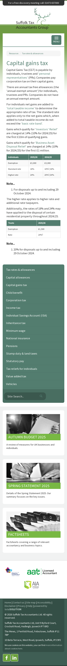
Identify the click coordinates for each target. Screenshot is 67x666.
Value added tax (16, 376)
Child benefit (14, 292)
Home (8, 602)
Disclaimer (10, 606)
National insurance (18, 338)
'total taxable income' (20, 108)
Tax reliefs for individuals (21, 368)
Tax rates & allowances (32, 53)
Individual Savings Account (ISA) (26, 315)
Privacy (22, 606)
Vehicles (11, 384)
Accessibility (44, 602)
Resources (13, 53)
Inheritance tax (15, 323)
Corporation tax (16, 300)
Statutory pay (15, 361)
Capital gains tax (16, 285)
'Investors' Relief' (46, 129)
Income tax (13, 307)
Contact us (18, 602)
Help (29, 606)
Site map (31, 602)
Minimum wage (15, 330)
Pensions (12, 346)
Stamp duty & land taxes (21, 353)
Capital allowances (18, 277)
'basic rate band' (31, 123)
